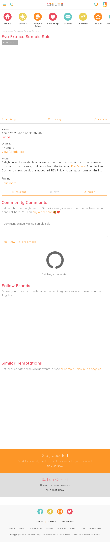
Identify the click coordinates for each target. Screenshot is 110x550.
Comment (19, 192)
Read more (9, 183)
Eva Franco (78, 166)
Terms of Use (87, 534)
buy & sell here (42, 212)
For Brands (68, 521)
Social (73, 528)
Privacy (96, 534)
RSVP (54, 192)
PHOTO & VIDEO (27, 242)
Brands (49, 528)
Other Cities (95, 528)
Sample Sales (30, 31)
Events (22, 528)
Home (12, 528)
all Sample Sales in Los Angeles (81, 369)
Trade (82, 528)
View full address (13, 151)
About (39, 521)
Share (89, 192)
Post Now (9, 242)
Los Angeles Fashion (12, 31)
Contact (52, 521)
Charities (61, 528)
